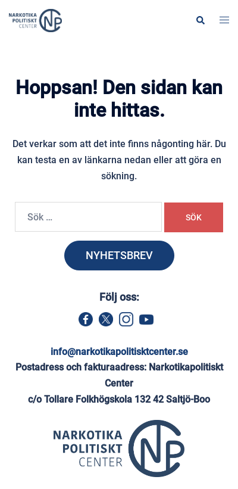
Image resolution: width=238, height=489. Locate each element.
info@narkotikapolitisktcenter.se (119, 351)
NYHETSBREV (119, 255)
